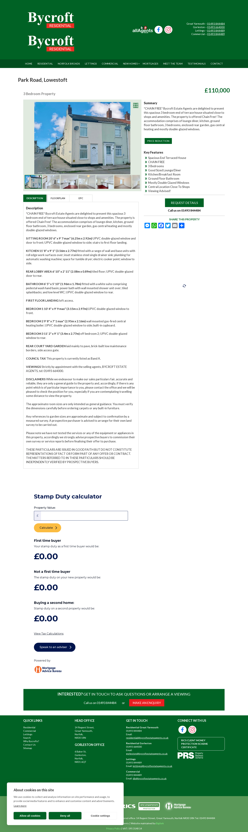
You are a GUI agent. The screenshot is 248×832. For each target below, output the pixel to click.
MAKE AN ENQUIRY (147, 703)
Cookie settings (100, 815)
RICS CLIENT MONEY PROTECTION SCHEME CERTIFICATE (194, 744)
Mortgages (150, 62)
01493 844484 (216, 23)
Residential (45, 62)
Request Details (184, 203)
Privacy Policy (113, 828)
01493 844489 (216, 30)
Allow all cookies (30, 815)
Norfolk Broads (69, 62)
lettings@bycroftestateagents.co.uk (152, 766)
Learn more (20, 805)
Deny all (65, 815)
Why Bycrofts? (31, 741)
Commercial (110, 62)
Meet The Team (172, 62)
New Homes (130, 62)
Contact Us (29, 744)
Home (28, 62)
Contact (217, 62)
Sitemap (27, 748)
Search (27, 737)
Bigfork (160, 823)
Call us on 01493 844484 (184, 210)
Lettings (91, 62)
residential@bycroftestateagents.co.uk (147, 737)
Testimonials (197, 62)
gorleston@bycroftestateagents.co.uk (147, 753)
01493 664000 (216, 27)
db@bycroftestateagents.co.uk (150, 778)
